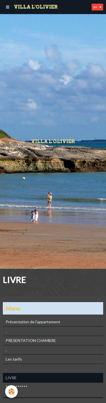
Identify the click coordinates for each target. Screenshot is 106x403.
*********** (16, 387)
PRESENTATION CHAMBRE (31, 340)
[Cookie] (11, 391)
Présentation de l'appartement (33, 321)
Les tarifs (14, 359)
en (95, 7)
